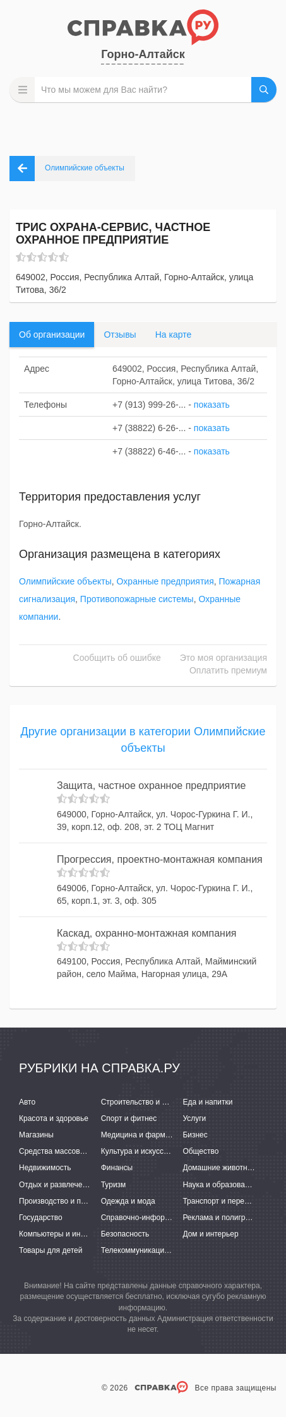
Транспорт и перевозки (222, 1201)
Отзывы (120, 334)
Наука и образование (219, 1184)
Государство (41, 1217)
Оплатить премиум (228, 670)
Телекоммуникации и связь (148, 1250)
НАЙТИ (263, 89)
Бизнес (194, 1134)
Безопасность (125, 1234)
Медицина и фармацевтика (149, 1134)
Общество (200, 1151)
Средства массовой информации (77, 1151)
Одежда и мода (128, 1201)
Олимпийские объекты (65, 581)
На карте (173, 334)
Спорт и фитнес (129, 1118)
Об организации (52, 334)
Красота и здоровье (53, 1118)
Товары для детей (50, 1250)
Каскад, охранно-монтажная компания (147, 933)
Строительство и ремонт (144, 1102)
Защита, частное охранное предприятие (151, 785)
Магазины (36, 1134)
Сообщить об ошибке (117, 658)
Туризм (113, 1184)
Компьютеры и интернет (61, 1234)
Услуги (194, 1118)
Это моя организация (223, 658)
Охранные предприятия (165, 581)
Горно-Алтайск (143, 54)
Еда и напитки (207, 1102)
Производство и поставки (63, 1201)
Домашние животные (219, 1167)
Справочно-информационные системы (169, 1217)
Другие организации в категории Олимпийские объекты (143, 739)
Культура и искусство (138, 1151)
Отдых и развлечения (57, 1184)
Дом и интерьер (210, 1234)
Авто (27, 1102)
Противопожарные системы (137, 599)
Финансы (117, 1167)
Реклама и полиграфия (223, 1217)
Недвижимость (45, 1167)
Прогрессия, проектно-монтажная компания (160, 859)
